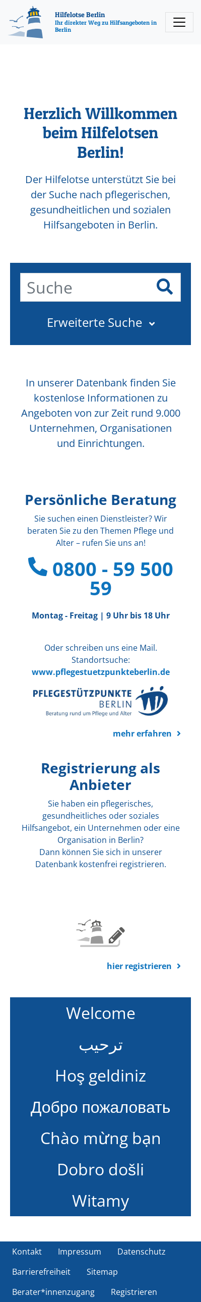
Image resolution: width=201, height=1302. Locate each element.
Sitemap (102, 1271)
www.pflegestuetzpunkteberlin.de (101, 671)
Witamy (100, 1200)
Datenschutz (141, 1251)
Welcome (101, 1013)
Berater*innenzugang (53, 1291)
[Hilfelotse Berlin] (84, 22)
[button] (100, 322)
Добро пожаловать (101, 1106)
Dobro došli (100, 1169)
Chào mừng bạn (100, 1138)
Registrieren (134, 1291)
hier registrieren (139, 966)
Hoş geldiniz (100, 1075)
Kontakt (27, 1251)
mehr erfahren (142, 733)
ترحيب (101, 1044)
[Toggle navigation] (179, 22)
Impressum (79, 1251)
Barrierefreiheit (41, 1271)
